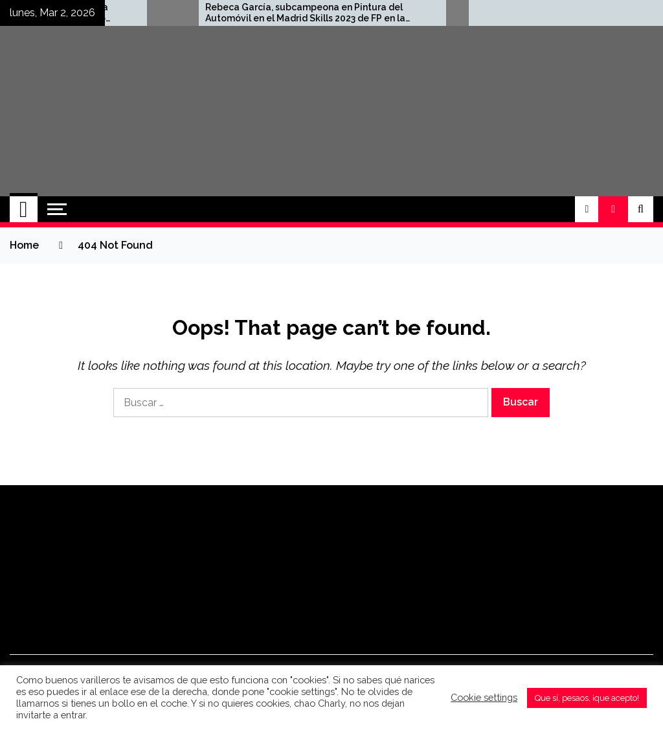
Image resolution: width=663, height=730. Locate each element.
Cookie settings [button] (484, 697)
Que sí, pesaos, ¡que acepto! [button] (587, 698)
